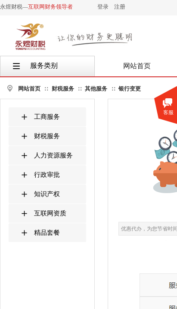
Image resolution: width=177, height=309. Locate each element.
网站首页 (29, 88)
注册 (119, 6)
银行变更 (129, 88)
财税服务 (63, 88)
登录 (103, 6)
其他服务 (96, 88)
